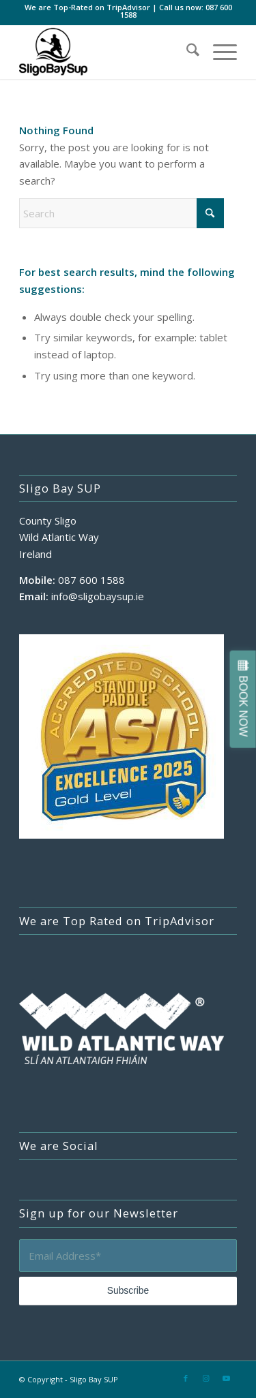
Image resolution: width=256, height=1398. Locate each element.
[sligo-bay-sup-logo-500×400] (106, 52)
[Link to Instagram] (206, 1378)
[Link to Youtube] (226, 1378)
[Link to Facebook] (185, 1378)
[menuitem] (186, 52)
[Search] (186, 52)
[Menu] (218, 52)
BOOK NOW (243, 706)
